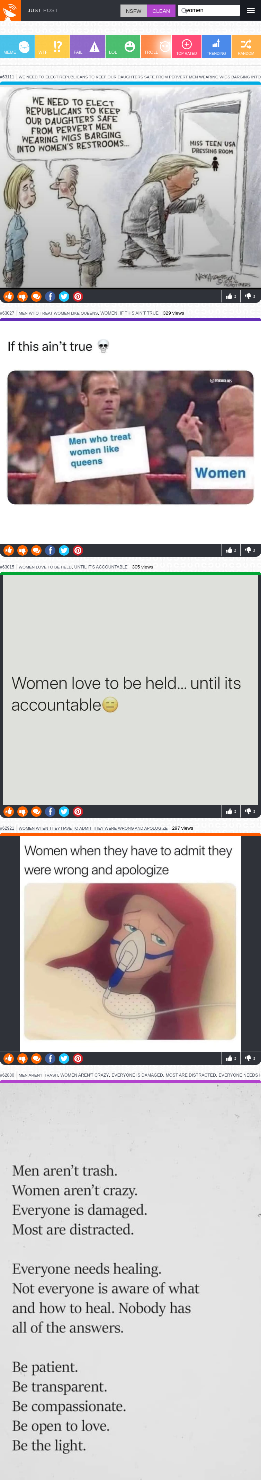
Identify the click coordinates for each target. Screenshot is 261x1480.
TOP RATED (186, 47)
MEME (16, 48)
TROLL (157, 48)
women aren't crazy (85, 1075)
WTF (50, 48)
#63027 (7, 313)
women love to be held (45, 567)
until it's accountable (101, 567)
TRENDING (216, 47)
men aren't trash (38, 1075)
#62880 (7, 1075)
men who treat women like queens (58, 313)
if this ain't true (139, 313)
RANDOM (246, 47)
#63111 (7, 77)
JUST (43, 10)
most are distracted (191, 1075)
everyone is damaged (137, 1075)
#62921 (7, 828)
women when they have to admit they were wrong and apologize (93, 828)
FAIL (87, 48)
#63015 (7, 567)
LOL (122, 48)
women (108, 313)
